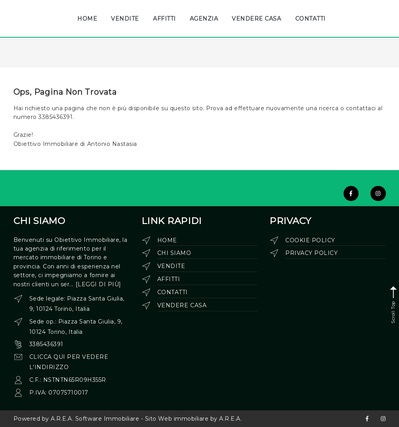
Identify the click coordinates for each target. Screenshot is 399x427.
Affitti (168, 279)
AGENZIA (204, 18)
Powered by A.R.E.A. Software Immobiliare (76, 418)
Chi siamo (174, 253)
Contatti (172, 292)
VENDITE (125, 18)
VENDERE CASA (256, 18)
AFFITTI (164, 18)
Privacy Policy (311, 253)
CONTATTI (310, 18)
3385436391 (46, 344)
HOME (87, 18)
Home (167, 240)
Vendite (171, 266)
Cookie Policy (310, 240)
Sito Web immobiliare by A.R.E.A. (193, 418)
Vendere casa (181, 305)
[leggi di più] (98, 284)
